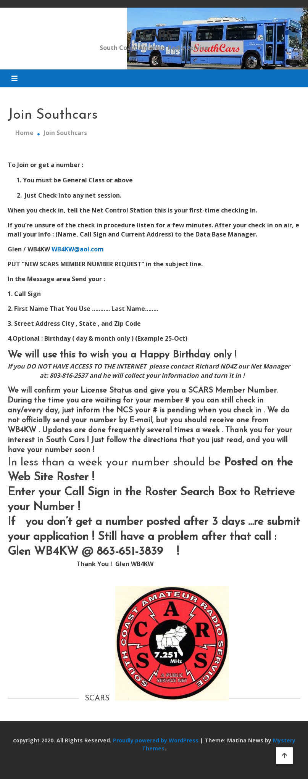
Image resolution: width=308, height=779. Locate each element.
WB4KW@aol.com (77, 249)
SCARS (154, 34)
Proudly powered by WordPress (156, 740)
